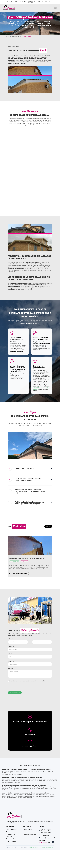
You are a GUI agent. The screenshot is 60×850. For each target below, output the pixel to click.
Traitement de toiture (12, 832)
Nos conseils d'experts (29, 834)
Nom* (33, 639)
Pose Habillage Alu (11, 829)
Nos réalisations (27, 832)
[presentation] (20, 686)
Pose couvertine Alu (12, 839)
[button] (55, 7)
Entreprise (11, 646)
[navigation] (9, 7)
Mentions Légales (33, 847)
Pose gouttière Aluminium (10, 835)
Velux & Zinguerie (11, 841)
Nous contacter (27, 829)
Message (10, 668)
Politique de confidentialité (46, 847)
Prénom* (10, 639)
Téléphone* (11, 661)
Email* (10, 654)
